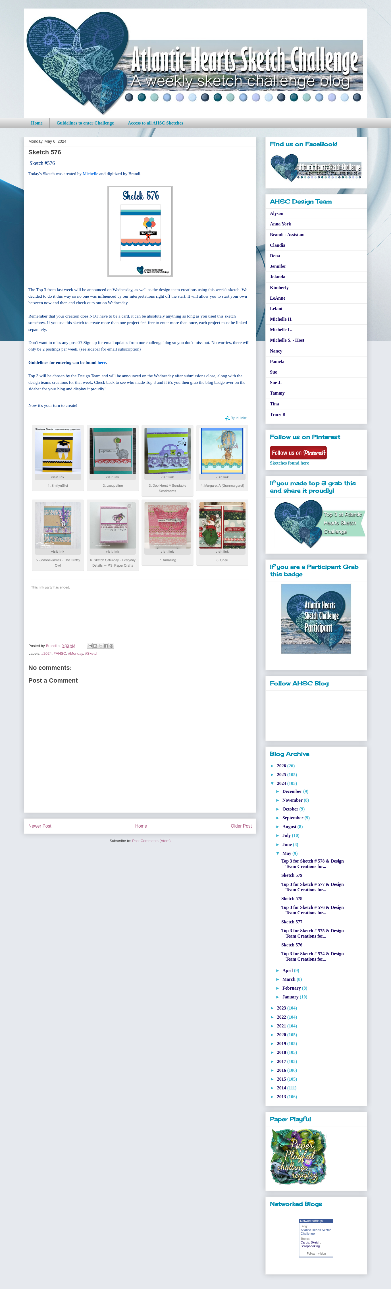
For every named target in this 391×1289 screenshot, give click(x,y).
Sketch (315, 1242)
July (287, 835)
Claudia (277, 245)
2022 (282, 1017)
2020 (282, 1034)
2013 (282, 1096)
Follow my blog (316, 1253)
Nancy (276, 351)
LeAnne (277, 298)
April (288, 970)
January (291, 996)
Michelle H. (281, 319)
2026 (282, 765)
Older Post (241, 826)
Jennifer (278, 266)
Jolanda (277, 276)
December (292, 791)
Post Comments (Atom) (151, 841)
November (293, 800)
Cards (305, 1242)
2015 (282, 1079)
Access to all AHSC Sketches (155, 123)
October (291, 809)
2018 (282, 1052)
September (293, 817)
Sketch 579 (291, 875)
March (289, 979)
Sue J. (276, 382)
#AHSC (60, 653)
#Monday (75, 653)
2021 (282, 1025)
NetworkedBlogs (311, 1220)
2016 (282, 1070)
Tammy (277, 393)
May (287, 853)
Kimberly (279, 287)
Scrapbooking (310, 1246)
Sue (273, 372)
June (287, 844)
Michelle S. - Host (287, 340)
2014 (282, 1087)
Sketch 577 (291, 921)
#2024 (46, 653)
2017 (282, 1061)
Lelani (276, 308)
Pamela (277, 361)
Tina (274, 403)
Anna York (280, 223)
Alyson (276, 213)
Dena (275, 255)
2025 (282, 774)
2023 (282, 1008)
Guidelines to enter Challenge (85, 123)
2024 (282, 783)
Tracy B (277, 414)
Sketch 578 (291, 898)
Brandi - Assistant (287, 234)
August (290, 826)
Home (37, 123)
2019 (282, 1043)
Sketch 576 (291, 944)
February (292, 988)
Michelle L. (281, 329)
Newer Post (39, 826)
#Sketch (91, 653)
